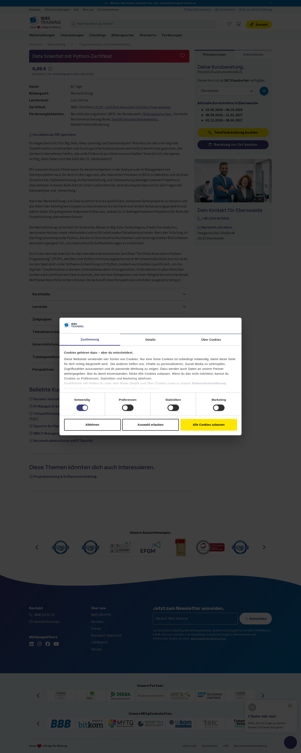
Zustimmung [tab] (90, 339)
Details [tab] (150, 339)
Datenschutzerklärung (209, 383)
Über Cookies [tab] (211, 339)
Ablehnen (92, 424)
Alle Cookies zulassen (209, 424)
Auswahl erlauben (150, 424)
